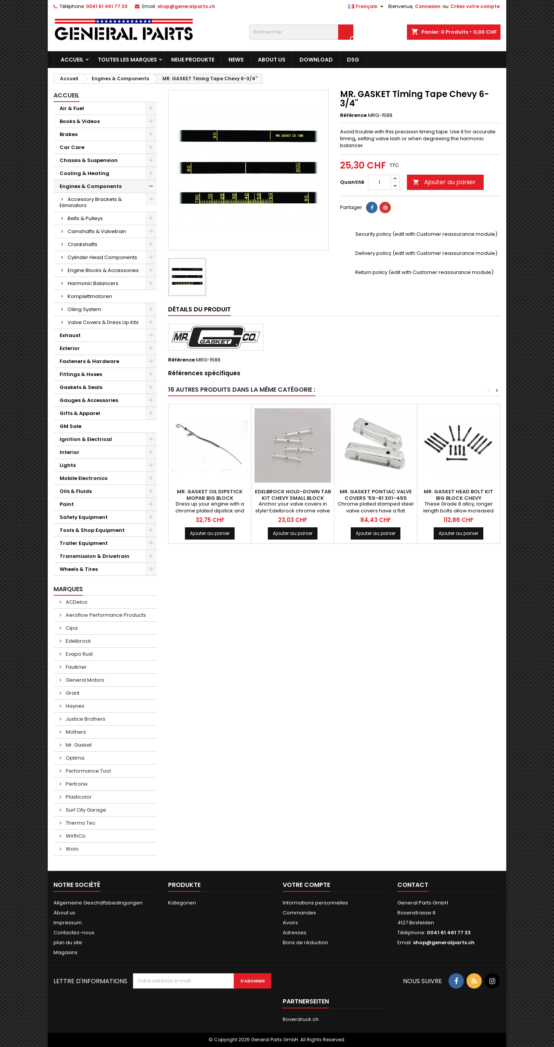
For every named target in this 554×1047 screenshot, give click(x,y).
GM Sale (70, 426)
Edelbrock (78, 641)
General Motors (84, 680)
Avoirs (290, 922)
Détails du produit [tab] (199, 309)
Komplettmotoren (90, 296)
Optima (74, 758)
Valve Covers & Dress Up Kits (103, 322)
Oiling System (84, 309)
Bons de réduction (305, 942)
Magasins (65, 952)
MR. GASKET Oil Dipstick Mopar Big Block (210, 495)
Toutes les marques (127, 59)
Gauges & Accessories (89, 400)
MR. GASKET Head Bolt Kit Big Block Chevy (458, 495)
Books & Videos (80, 121)
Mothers (75, 732)
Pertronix (76, 784)
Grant (72, 693)
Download (316, 59)
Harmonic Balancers (93, 283)
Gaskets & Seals (81, 387)
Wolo (72, 849)
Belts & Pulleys (85, 218)
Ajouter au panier (444, 182)
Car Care (72, 147)
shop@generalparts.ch (186, 6)
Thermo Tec (80, 823)
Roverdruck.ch (301, 1019)
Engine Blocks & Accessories (103, 270)
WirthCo (75, 836)
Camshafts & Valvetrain (97, 231)
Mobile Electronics (83, 478)
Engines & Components (90, 186)
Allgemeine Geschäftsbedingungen (98, 902)
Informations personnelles (315, 902)
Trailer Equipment (84, 543)
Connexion (428, 6)
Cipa (71, 628)
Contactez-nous (73, 932)
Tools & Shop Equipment (92, 530)
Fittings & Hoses (81, 374)
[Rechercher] (301, 32)
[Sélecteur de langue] (366, 6)
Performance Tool (88, 771)
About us (271, 59)
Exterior (70, 348)
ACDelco (76, 602)
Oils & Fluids (76, 491)
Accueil (72, 59)
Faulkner (76, 667)
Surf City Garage (85, 810)
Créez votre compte (475, 6)
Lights (68, 465)
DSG (353, 59)
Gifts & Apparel (80, 413)
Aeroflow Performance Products (105, 615)
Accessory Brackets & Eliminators (91, 202)
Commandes (299, 912)
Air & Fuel (72, 108)
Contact (412, 884)
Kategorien (182, 902)
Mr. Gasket (78, 745)
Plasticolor (78, 797)
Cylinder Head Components (102, 257)
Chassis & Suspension (89, 160)
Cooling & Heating (84, 173)
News (236, 59)
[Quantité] (379, 182)
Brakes (69, 134)
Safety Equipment (84, 517)
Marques (68, 589)
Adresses (294, 932)
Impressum (67, 922)
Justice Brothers (85, 719)
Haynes (74, 706)
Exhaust (70, 335)
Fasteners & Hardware (89, 361)
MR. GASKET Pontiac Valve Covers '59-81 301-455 (376, 495)
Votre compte (306, 884)
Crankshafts (82, 244)
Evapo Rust (79, 654)
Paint (67, 504)
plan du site (67, 942)
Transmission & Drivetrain (95, 556)
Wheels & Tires (79, 569)
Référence (353, 115)
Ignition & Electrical (86, 439)
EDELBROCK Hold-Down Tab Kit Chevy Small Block (293, 495)
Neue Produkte (192, 59)
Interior (69, 452)
